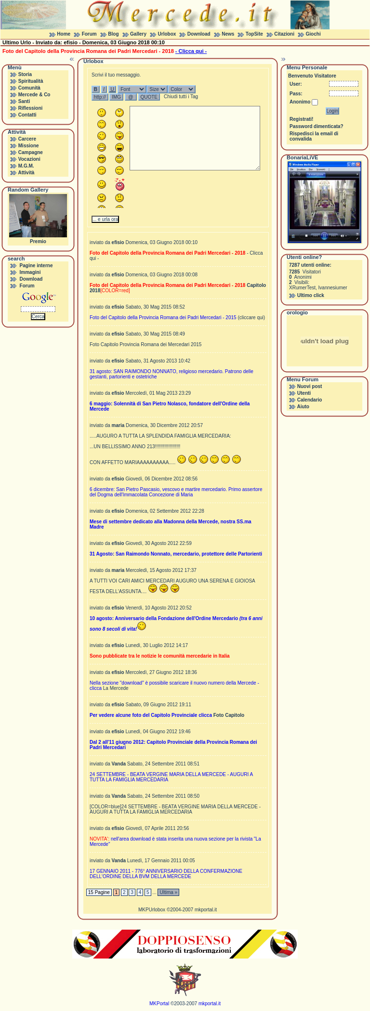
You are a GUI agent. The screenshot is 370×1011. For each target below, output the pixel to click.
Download (199, 34)
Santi (24, 101)
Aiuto (303, 406)
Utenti (304, 393)
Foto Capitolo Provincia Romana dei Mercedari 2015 (145, 344)
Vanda (119, 763)
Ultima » (168, 892)
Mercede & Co (34, 94)
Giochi (313, 34)
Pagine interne (36, 265)
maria (118, 425)
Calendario (309, 399)
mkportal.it (206, 909)
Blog (113, 34)
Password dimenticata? (317, 126)
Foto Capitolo (228, 715)
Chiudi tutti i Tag (181, 96)
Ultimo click (310, 295)
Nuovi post (309, 386)
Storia (25, 74)
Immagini (30, 272)
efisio (118, 242)
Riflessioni (30, 108)
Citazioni (284, 34)
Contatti (27, 114)
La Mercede (116, 688)
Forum (89, 34)
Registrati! (301, 119)
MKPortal (159, 1003)
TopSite (254, 34)
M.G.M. (26, 165)
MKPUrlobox (151, 909)
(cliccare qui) (251, 317)
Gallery (138, 34)
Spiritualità (30, 81)
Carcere (27, 139)
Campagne (30, 152)
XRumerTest (302, 287)
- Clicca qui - (191, 51)
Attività (26, 172)
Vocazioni (29, 159)
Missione (28, 145)
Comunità (29, 88)
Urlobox (167, 34)
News (228, 34)
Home (63, 34)
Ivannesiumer (332, 287)
